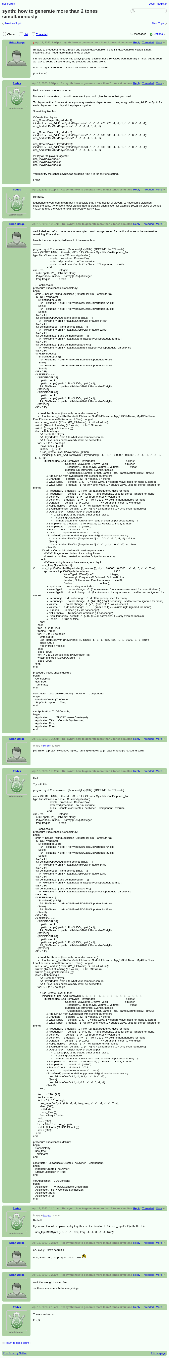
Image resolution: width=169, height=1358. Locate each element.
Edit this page (158, 1353)
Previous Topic (13, 23)
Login (152, 3)
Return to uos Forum (16, 1342)
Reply (136, 42)
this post (47, 746)
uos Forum (8, 3)
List (26, 34)
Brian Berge (17, 42)
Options (158, 33)
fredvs (17, 83)
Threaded (42, 34)
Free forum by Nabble (15, 1353)
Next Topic (158, 23)
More (159, 42)
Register (162, 3)
